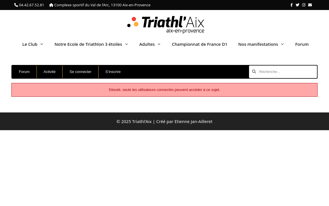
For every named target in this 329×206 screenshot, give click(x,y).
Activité (50, 72)
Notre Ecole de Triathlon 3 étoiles (94, 44)
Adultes (152, 44)
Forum (302, 44)
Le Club (35, 44)
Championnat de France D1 (199, 44)
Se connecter (80, 72)
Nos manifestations (264, 44)
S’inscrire (113, 72)
